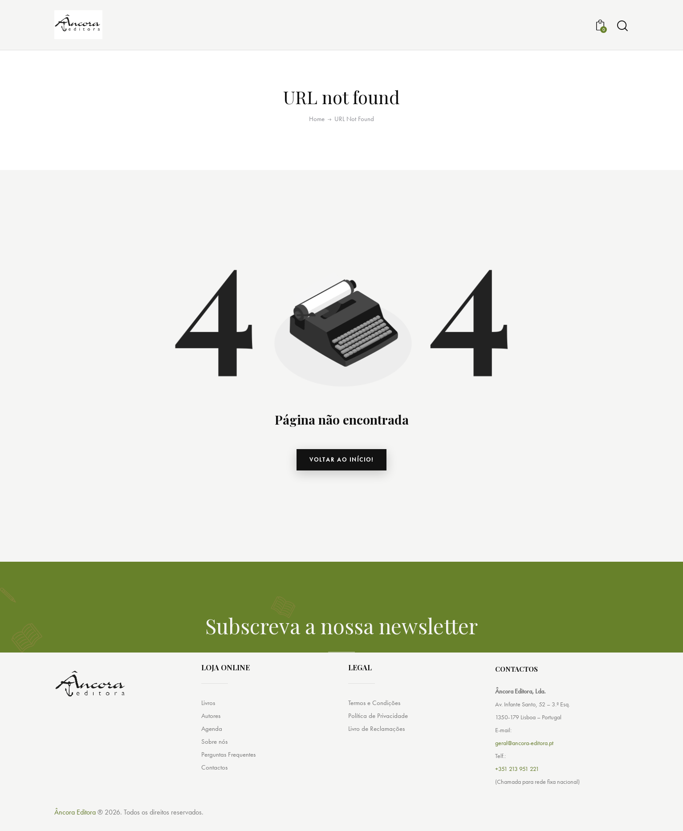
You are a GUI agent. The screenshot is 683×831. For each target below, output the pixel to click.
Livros (209, 714)
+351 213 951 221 (517, 781)
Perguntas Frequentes (230, 768)
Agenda (212, 741)
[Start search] (622, 29)
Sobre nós (215, 754)
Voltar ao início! (342, 469)
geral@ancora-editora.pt (524, 755)
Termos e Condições (376, 714)
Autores (211, 728)
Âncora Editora (75, 824)
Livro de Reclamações (378, 741)
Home (317, 126)
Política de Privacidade (379, 728)
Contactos (214, 781)
